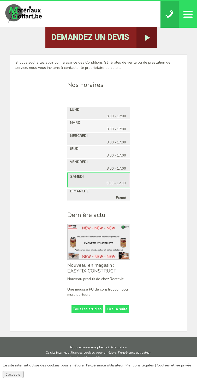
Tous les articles (87, 309)
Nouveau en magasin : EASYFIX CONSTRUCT (91, 268)
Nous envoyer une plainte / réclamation (98, 347)
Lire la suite (117, 309)
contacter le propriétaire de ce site (93, 67)
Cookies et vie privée (174, 365)
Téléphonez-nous (169, 14)
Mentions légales (140, 365)
